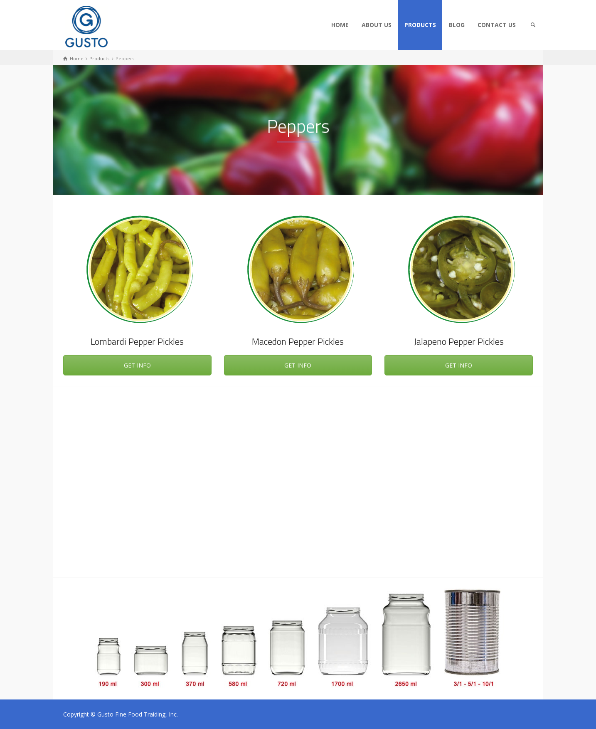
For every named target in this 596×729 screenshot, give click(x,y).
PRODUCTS (420, 25)
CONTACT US (497, 25)
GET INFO (137, 367)
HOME (340, 25)
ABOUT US (377, 25)
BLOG (457, 25)
